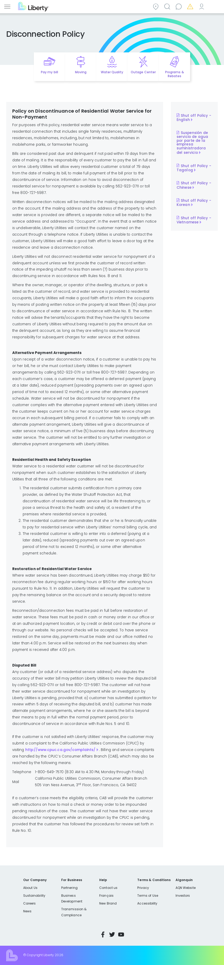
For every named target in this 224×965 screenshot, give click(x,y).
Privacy (143, 887)
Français (106, 895)
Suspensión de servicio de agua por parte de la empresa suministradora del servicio (192, 142)
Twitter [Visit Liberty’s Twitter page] (112, 934)
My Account (202, 6)
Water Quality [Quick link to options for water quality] (112, 72)
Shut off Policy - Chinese (194, 185)
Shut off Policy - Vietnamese (194, 220)
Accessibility (147, 903)
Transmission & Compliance (73, 912)
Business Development (71, 898)
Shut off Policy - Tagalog (194, 168)
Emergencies (191, 6)
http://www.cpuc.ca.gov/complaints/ (60, 749)
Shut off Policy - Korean (194, 202)
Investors (183, 895)
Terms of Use (147, 895)
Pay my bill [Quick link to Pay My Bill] (49, 72)
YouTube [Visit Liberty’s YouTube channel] (121, 934)
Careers (29, 903)
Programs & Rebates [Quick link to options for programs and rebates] (174, 74)
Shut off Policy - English (194, 117)
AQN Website (186, 887)
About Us (30, 887)
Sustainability (34, 895)
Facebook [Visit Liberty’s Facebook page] (102, 934)
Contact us (179, 6)
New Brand (108, 903)
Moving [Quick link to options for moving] (80, 72)
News (27, 911)
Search (168, 6)
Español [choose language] (214, 6)
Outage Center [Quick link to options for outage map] (143, 72)
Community (156, 6)
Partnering (69, 887)
